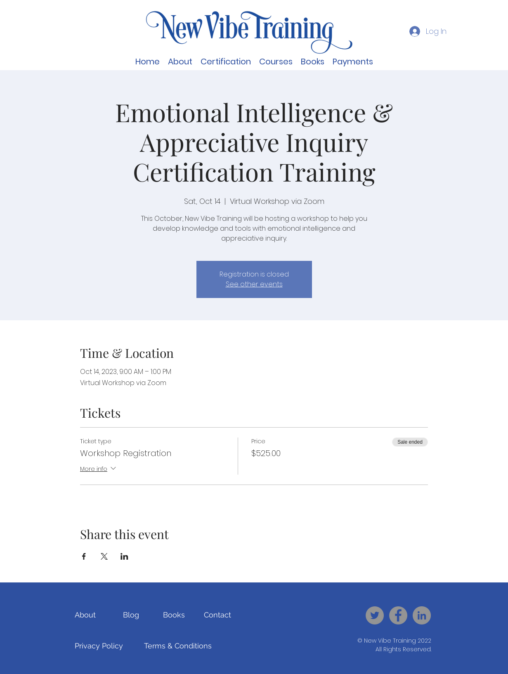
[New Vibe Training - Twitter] (375, 615)
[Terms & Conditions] (177, 645)
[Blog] (131, 614)
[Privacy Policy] (99, 645)
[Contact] (217, 614)
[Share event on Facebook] (84, 556)
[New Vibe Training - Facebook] (398, 615)
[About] (85, 614)
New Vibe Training (390, 640)
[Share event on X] (104, 556)
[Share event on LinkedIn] (124, 556)
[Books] (174, 614)
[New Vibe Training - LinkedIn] (422, 615)
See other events (254, 284)
